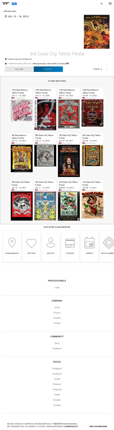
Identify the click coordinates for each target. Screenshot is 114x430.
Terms (57, 297)
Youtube (57, 394)
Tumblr (57, 368)
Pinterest (57, 373)
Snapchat (57, 379)
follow (19, 58)
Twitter (57, 384)
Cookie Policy (71, 426)
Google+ (57, 389)
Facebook (57, 363)
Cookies (57, 307)
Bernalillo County (56, 53)
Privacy (57, 302)
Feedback (57, 338)
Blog (57, 332)
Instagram (57, 358)
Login (57, 277)
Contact (48, 58)
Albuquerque (39, 53)
